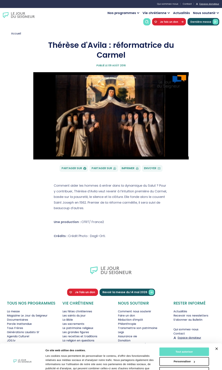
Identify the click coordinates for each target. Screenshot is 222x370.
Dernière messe (204, 22)
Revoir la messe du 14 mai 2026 (128, 292)
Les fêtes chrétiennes (77, 311)
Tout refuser (184, 352)
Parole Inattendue (19, 324)
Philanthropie (127, 324)
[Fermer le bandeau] (216, 330)
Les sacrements (73, 324)
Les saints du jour (74, 316)
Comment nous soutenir (134, 311)
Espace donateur (209, 4)
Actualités (181, 13)
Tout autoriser (184, 332)
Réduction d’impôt (130, 320)
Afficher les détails (57, 363)
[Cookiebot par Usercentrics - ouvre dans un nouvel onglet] (22, 363)
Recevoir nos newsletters (190, 316)
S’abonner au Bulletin (187, 320)
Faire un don (126, 316)
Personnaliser (184, 342)
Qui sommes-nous (167, 4)
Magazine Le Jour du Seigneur (27, 316)
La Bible (67, 320)
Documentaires (17, 320)
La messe (13, 311)
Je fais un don (169, 22)
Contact (187, 4)
